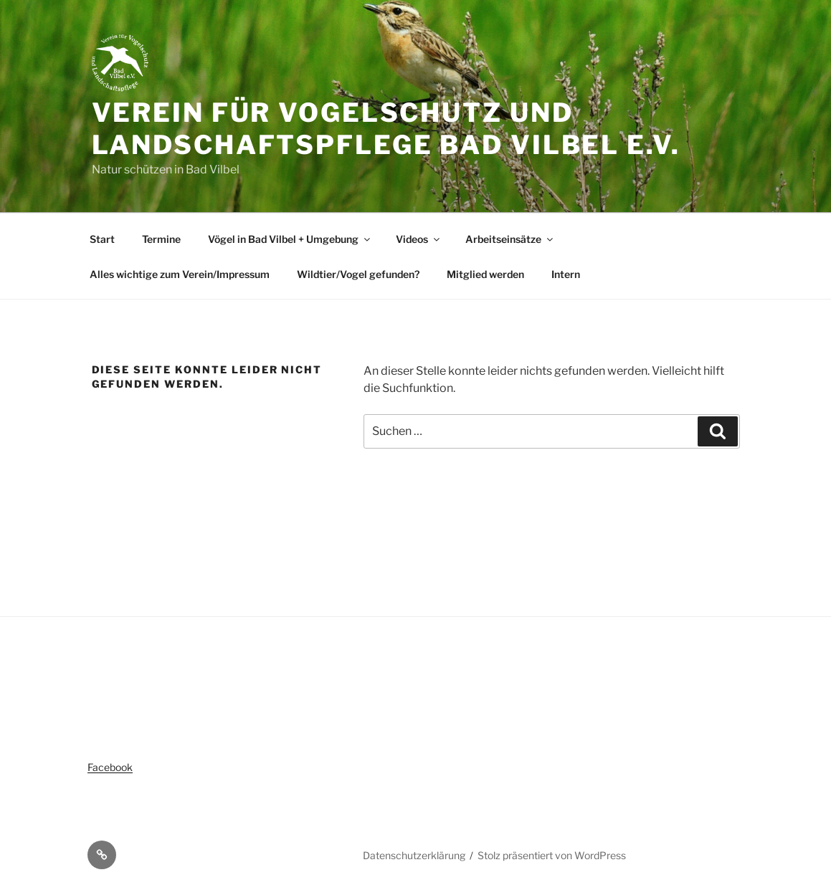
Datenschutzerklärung (414, 855)
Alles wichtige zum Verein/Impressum (180, 274)
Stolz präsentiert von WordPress (552, 855)
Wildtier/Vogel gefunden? (358, 274)
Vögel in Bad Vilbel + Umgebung (290, 239)
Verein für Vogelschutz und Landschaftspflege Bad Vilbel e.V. (386, 129)
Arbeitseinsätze (510, 239)
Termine (161, 239)
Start (102, 239)
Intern (565, 274)
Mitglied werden (485, 274)
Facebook (110, 767)
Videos (419, 239)
